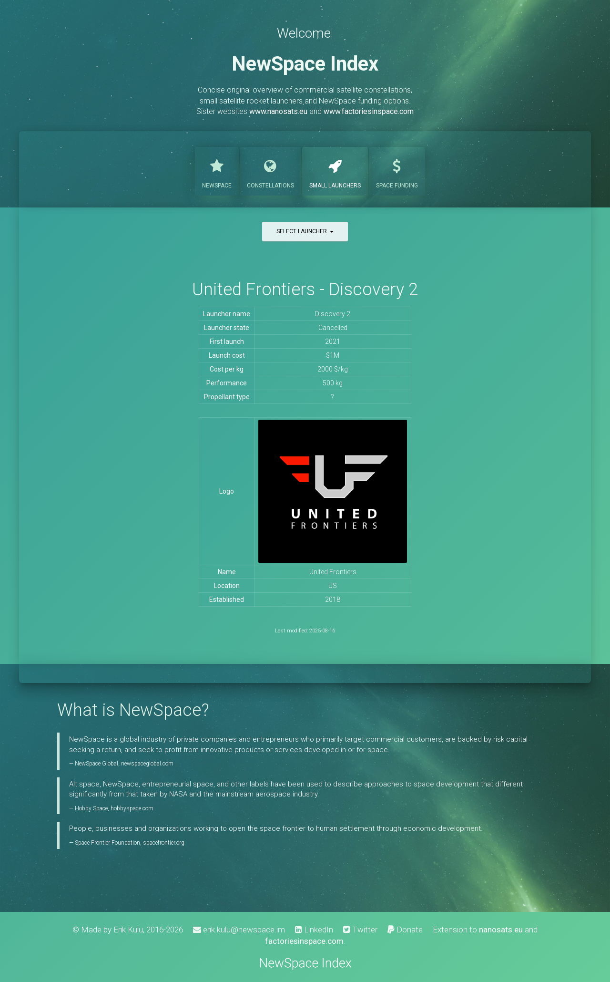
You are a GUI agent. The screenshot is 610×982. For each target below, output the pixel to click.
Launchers (335, 170)
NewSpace (217, 170)
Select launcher (305, 231)
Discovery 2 (332, 314)
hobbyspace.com (132, 808)
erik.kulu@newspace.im (239, 929)
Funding (397, 170)
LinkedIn (314, 929)
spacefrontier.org (163, 842)
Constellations (270, 170)
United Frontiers (332, 572)
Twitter (360, 929)
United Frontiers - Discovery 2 (305, 289)
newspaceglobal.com (147, 763)
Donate (405, 929)
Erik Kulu (128, 929)
